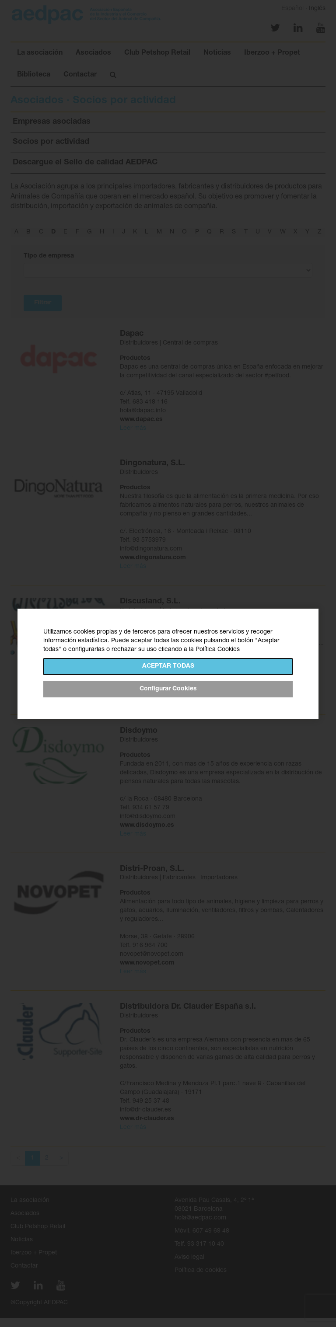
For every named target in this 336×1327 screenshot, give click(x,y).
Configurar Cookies (168, 689)
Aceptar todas (168, 666)
